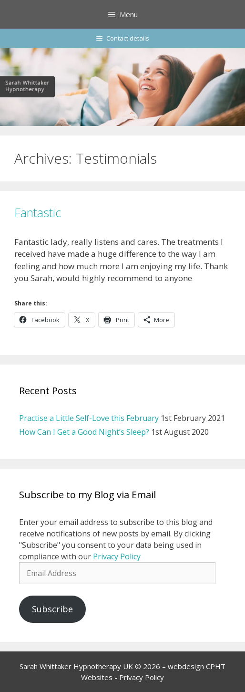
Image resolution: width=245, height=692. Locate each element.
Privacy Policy (117, 556)
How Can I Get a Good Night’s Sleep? (84, 432)
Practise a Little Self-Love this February (89, 418)
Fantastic (37, 212)
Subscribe (52, 609)
